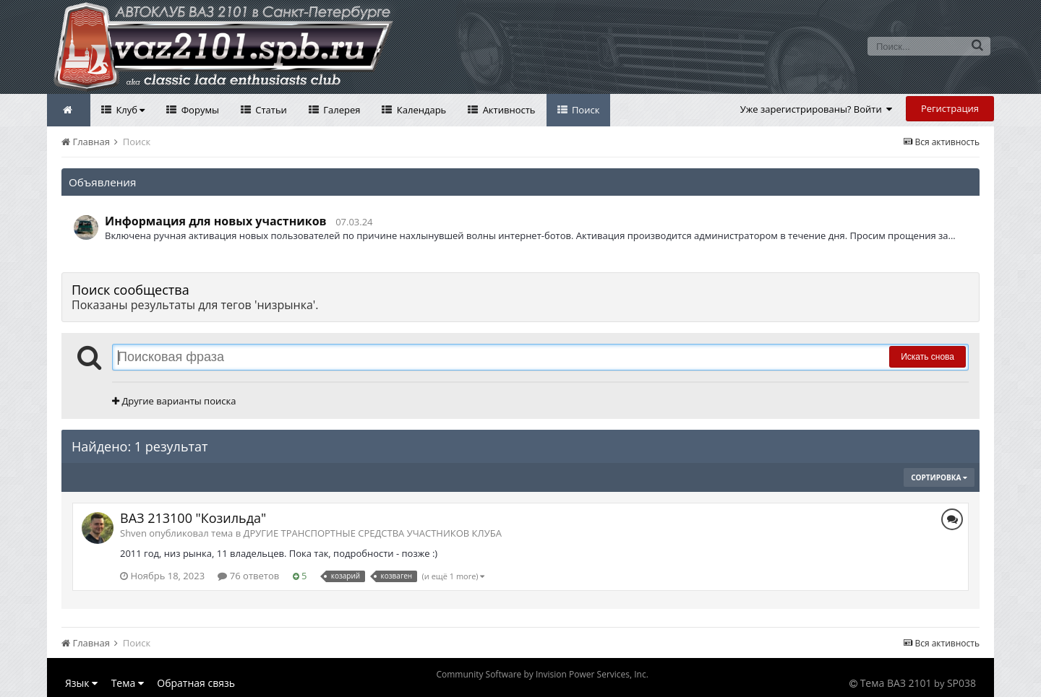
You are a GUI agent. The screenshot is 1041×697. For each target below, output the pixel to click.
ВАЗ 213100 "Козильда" (193, 518)
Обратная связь (196, 683)
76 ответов (248, 575)
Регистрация (950, 108)
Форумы (199, 109)
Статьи (270, 109)
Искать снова (927, 357)
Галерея (341, 109)
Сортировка (939, 477)
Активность (507, 109)
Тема (127, 683)
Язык (81, 683)
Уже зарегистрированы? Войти (816, 109)
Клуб (129, 109)
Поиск (585, 109)
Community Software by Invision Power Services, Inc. (542, 674)
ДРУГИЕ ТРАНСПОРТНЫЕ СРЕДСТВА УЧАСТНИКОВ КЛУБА (373, 533)
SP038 (961, 683)
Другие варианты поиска (174, 400)
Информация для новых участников (216, 221)
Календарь (420, 109)
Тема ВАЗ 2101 (896, 683)
